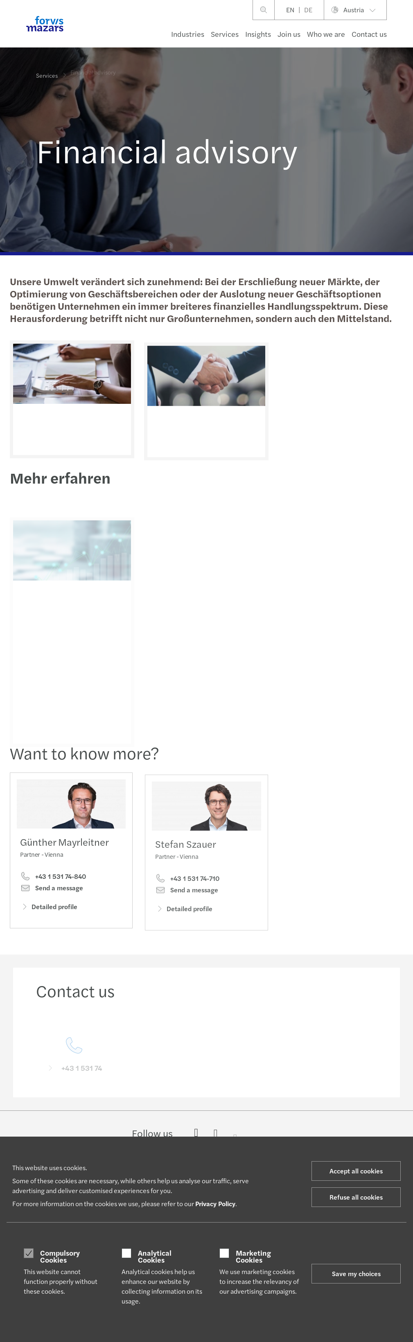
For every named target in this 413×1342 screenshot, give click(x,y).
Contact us (369, 34)
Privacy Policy (215, 1203)
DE (308, 9)
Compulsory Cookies (60, 1256)
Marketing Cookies (253, 1256)
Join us (289, 34)
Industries (187, 34)
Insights (258, 34)
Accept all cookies (356, 1170)
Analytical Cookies (155, 1256)
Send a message (51, 889)
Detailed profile (48, 908)
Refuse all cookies (356, 1197)
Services (225, 34)
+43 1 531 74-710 (187, 889)
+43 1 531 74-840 (53, 878)
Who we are (326, 34)
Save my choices (356, 1273)
